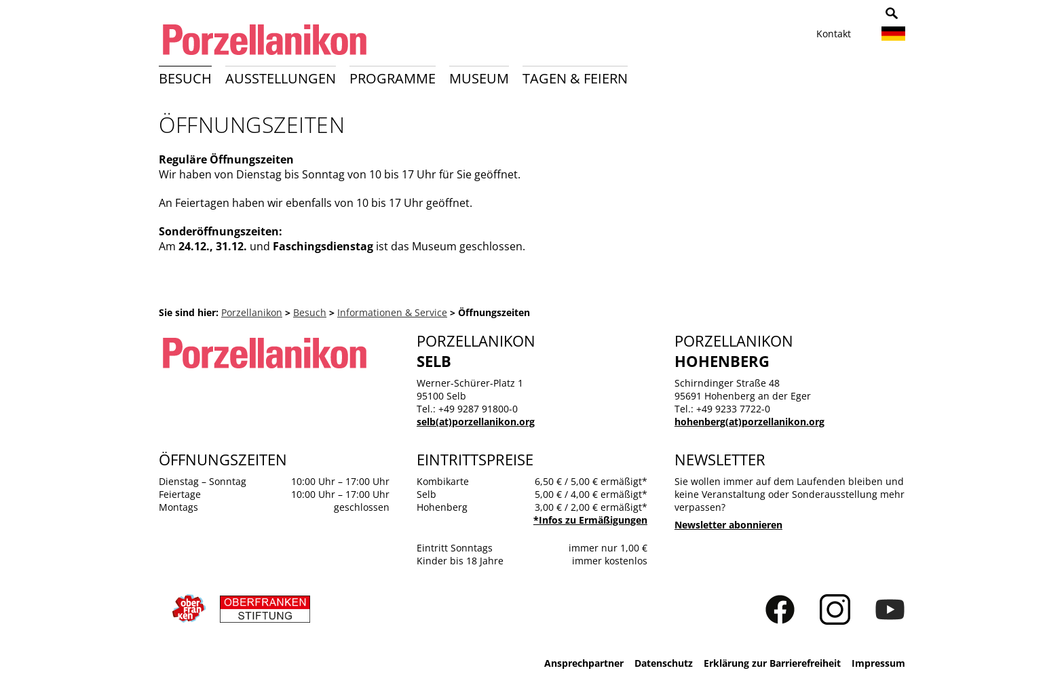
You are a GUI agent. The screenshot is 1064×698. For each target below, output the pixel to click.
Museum (479, 78)
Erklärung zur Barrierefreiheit (772, 663)
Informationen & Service (392, 312)
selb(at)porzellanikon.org (476, 421)
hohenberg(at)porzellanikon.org (749, 421)
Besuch (185, 78)
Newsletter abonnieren (728, 524)
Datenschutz (663, 663)
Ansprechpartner (584, 663)
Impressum (878, 663)
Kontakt (833, 33)
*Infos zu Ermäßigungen (590, 519)
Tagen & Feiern (575, 78)
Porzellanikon (251, 312)
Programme (392, 78)
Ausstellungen (280, 78)
